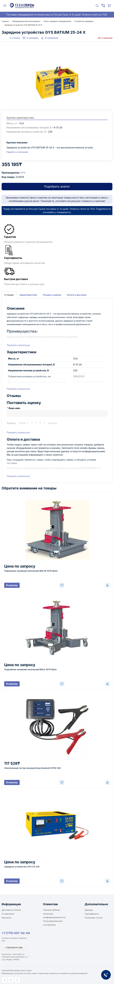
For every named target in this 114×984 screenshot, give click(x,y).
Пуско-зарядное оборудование (57, 21)
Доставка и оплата (11, 910)
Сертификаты (92, 913)
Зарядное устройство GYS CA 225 (21, 866)
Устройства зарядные (83, 21)
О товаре (9, 295)
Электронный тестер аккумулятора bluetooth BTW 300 (32, 768)
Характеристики (28, 295)
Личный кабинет (51, 910)
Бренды (89, 910)
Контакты (6, 917)
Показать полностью (18, 345)
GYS (23, 172)
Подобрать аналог (57, 186)
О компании (8, 913)
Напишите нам (14, 947)
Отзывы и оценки (52, 295)
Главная (5, 21)
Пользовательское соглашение (52, 923)
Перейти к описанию (17, 152)
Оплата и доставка (76, 295)
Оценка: (11, 423)
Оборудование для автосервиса (26, 21)
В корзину (12, 585)
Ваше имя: (14, 408)
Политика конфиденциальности (54, 915)
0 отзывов (15, 38)
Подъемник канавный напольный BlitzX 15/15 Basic (30, 669)
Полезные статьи (94, 917)
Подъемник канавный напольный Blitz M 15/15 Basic (31, 570)
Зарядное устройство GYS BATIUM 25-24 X (23, 25)
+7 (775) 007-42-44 (16, 933)
